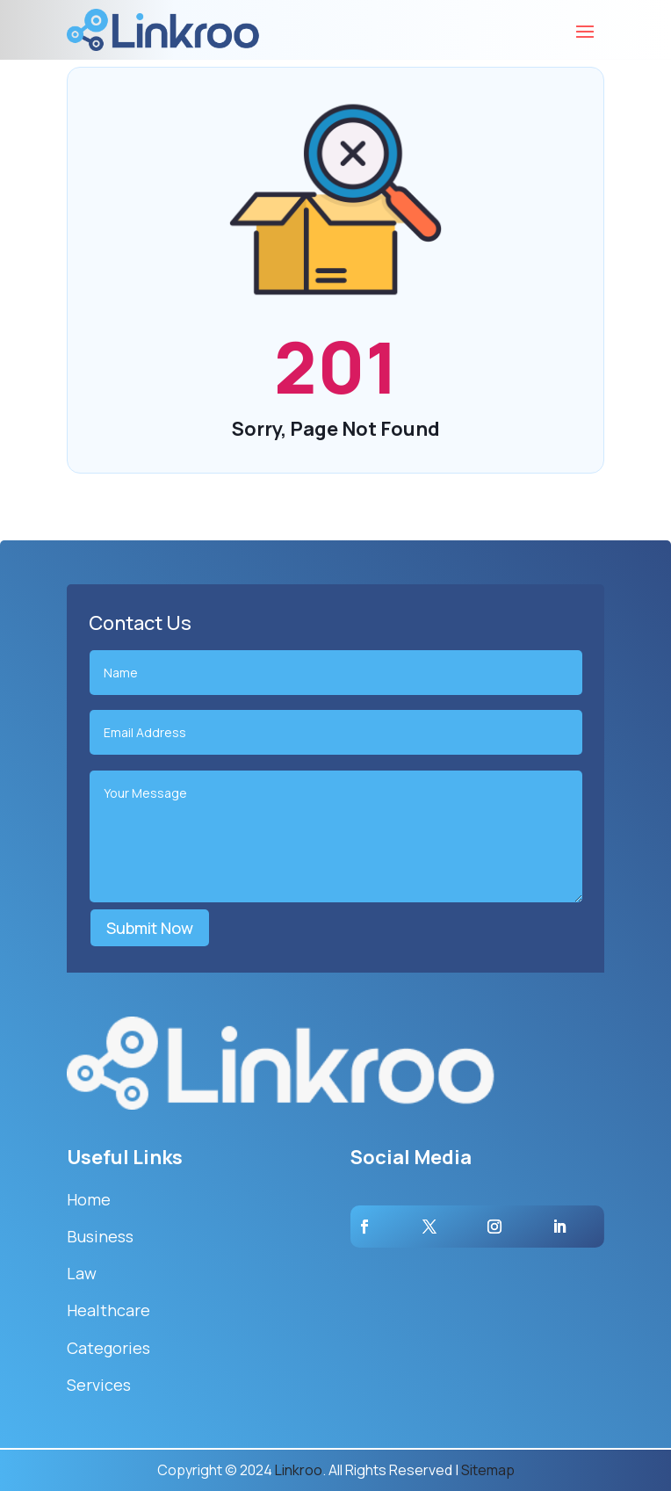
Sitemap (488, 1470)
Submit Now (149, 927)
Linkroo (298, 1470)
